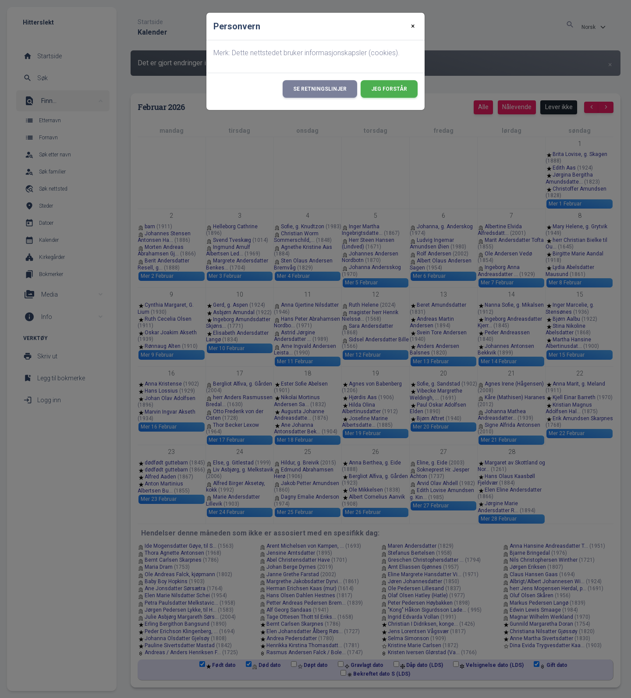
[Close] (413, 26)
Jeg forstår (389, 89)
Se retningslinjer (320, 89)
